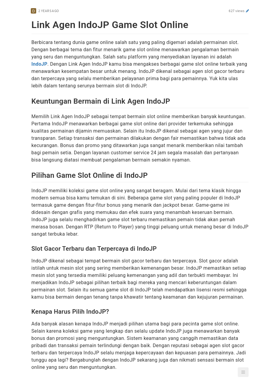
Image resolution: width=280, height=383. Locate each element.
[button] (243, 372)
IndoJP (39, 64)
